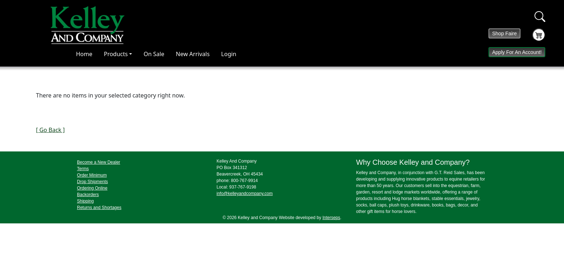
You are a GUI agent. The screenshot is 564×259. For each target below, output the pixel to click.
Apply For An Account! (517, 52)
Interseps (331, 217)
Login (228, 54)
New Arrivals (193, 54)
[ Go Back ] (50, 130)
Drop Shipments (92, 181)
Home (84, 54)
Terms (83, 168)
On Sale (154, 54)
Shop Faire (504, 33)
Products (116, 54)
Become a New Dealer (98, 162)
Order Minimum (92, 175)
